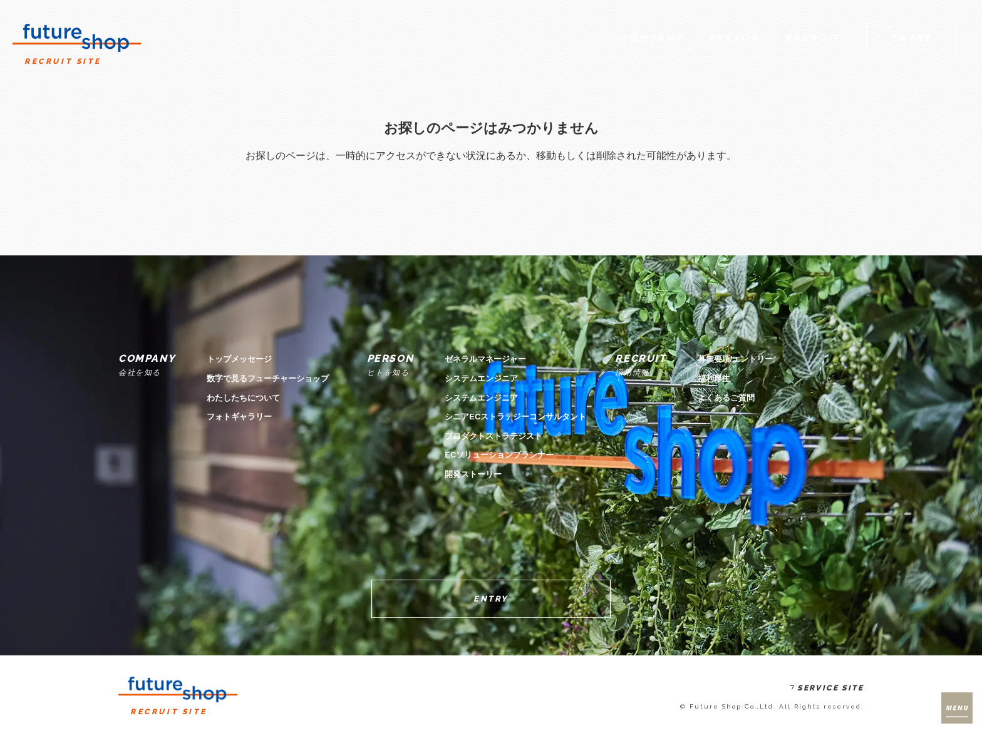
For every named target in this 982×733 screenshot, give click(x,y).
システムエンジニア (481, 378)
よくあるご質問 (726, 397)
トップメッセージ (239, 359)
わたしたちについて (243, 397)
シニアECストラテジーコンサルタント (515, 416)
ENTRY (491, 599)
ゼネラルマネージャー (485, 359)
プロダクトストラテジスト (493, 436)
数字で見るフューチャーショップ (268, 378)
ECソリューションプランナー (499, 454)
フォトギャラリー (239, 416)
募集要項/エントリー (735, 359)
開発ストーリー (473, 474)
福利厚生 (714, 378)
